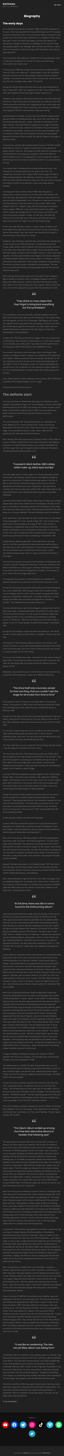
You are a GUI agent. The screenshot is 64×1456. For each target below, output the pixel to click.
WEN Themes (46, 1453)
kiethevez (9, 4)
